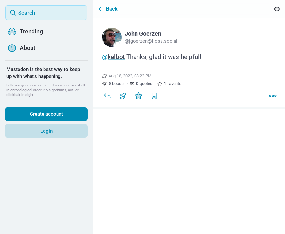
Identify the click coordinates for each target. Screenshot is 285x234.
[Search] (46, 12)
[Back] (181, 9)
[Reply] (107, 95)
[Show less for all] (277, 9)
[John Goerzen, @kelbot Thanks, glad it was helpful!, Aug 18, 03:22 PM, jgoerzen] (189, 63)
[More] (272, 95)
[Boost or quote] (122, 95)
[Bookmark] (154, 95)
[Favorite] (138, 95)
